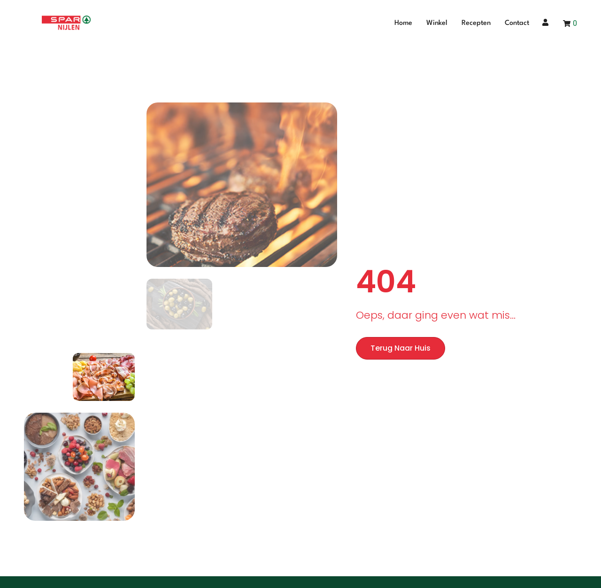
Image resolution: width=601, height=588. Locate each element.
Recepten (476, 23)
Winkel (436, 23)
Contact (517, 23)
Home (403, 23)
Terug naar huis (400, 348)
